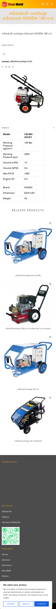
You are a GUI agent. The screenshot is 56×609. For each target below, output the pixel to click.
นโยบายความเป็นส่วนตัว (11, 522)
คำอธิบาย (5, 127)
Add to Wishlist (4, 54)
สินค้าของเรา (7, 565)
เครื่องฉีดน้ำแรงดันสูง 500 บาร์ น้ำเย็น (28, 275)
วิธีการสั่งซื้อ (6, 570)
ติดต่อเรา (5, 576)
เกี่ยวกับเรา (6, 560)
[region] (26, 595)
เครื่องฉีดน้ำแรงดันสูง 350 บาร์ (28, 389)
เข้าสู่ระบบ (5, 517)
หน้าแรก (5, 554)
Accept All (41, 604)
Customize (11, 604)
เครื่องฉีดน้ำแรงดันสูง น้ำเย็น (21, 61)
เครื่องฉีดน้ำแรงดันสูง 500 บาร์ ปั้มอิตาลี (28, 441)
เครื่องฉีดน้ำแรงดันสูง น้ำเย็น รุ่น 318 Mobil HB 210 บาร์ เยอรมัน (28, 328)
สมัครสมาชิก (6, 511)
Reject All (26, 604)
